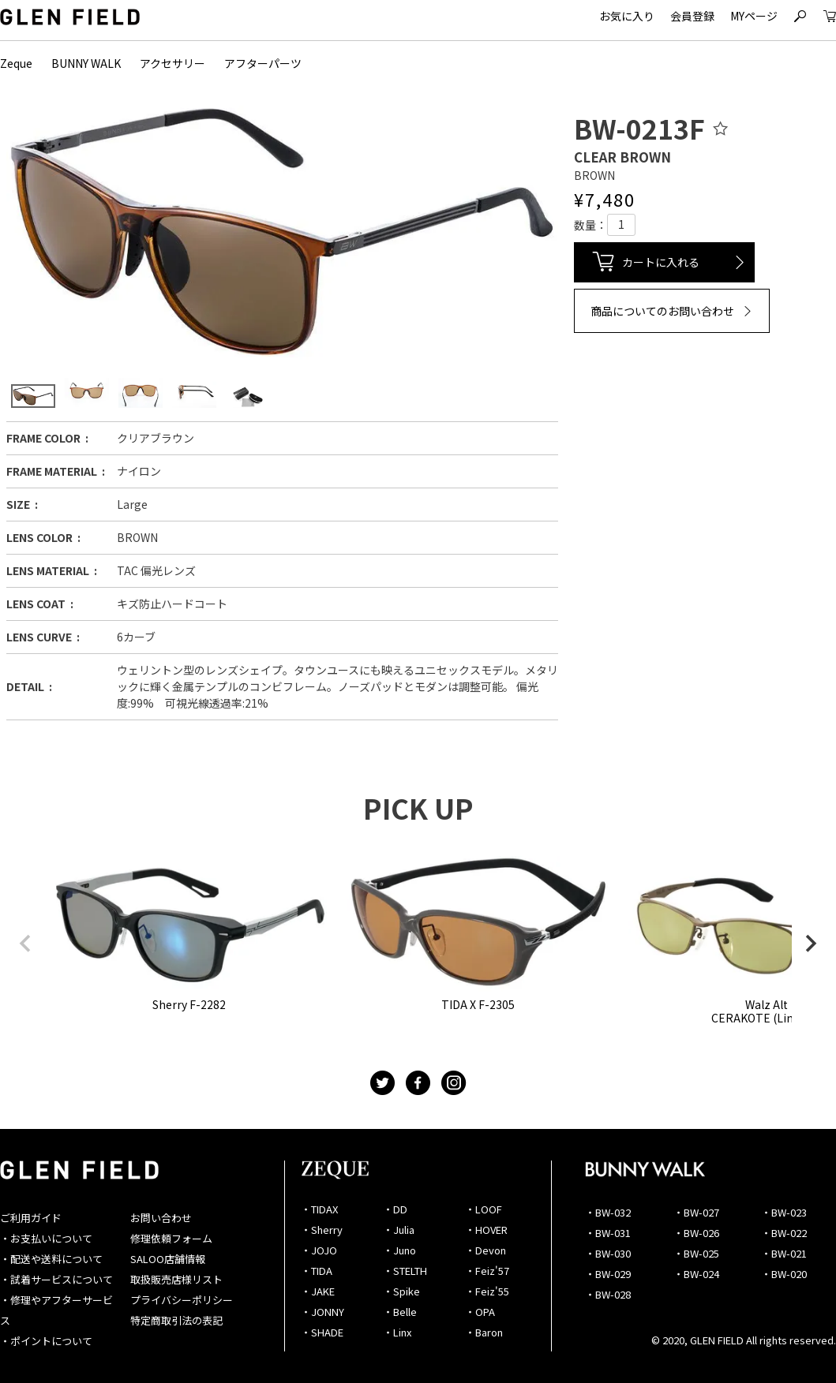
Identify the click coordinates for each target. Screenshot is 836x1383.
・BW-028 (608, 1294)
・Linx (397, 1332)
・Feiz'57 (487, 1270)
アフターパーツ (263, 63)
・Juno (399, 1250)
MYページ (754, 16)
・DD (395, 1209)
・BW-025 (696, 1253)
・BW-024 (696, 1273)
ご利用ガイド (31, 1217)
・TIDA (316, 1270)
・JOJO (319, 1250)
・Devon (485, 1250)
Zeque (16, 63)
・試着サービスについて (56, 1279)
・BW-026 (696, 1232)
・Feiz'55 (487, 1291)
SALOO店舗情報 (167, 1258)
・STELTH (405, 1270)
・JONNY (322, 1311)
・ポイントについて (46, 1340)
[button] (25, 943)
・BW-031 (608, 1232)
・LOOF (483, 1209)
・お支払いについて (46, 1238)
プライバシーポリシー (181, 1299)
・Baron (484, 1332)
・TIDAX (319, 1209)
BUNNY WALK (86, 63)
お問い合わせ (161, 1217)
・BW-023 (784, 1212)
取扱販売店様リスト (176, 1279)
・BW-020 (784, 1273)
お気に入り (626, 16)
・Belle (400, 1311)
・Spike (401, 1291)
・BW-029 (608, 1273)
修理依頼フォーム (171, 1238)
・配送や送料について (51, 1258)
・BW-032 (608, 1212)
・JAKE (318, 1291)
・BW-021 (784, 1253)
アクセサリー (172, 63)
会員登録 (692, 16)
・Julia (398, 1229)
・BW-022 (784, 1232)
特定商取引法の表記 (176, 1320)
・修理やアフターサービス (56, 1310)
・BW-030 (608, 1253)
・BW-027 (696, 1212)
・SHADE (322, 1332)
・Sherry (322, 1229)
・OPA (480, 1311)
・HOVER (486, 1229)
